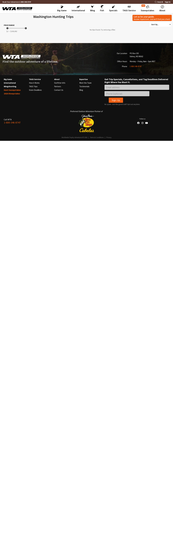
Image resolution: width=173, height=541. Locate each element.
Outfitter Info (59, 452)
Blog (81, 459)
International (10, 452)
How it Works (34, 452)
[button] (62, 8)
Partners (57, 455)
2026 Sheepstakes (12, 462)
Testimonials (84, 455)
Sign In (167, 2)
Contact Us (58, 459)
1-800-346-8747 (25, 2)
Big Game (8, 448)
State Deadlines (35, 459)
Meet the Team (85, 452)
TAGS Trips (33, 455)
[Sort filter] (160, 24)
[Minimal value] (16, 357)
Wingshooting (10, 455)
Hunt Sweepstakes (12, 459)
